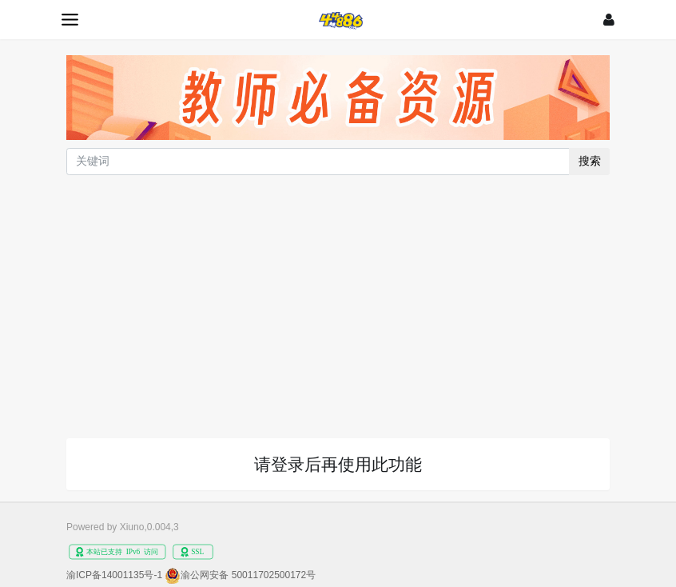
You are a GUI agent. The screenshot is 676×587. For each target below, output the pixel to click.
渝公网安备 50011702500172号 (248, 575)
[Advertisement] (338, 298)
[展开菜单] (69, 20)
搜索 (590, 160)
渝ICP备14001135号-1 (114, 575)
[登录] (608, 20)
